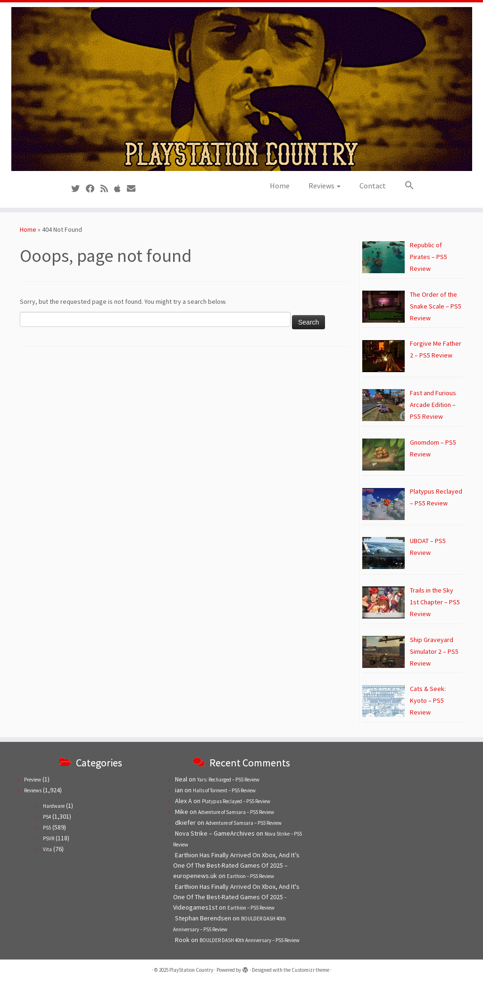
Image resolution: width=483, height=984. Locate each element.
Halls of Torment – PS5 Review (224, 790)
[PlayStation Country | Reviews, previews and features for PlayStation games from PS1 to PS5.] (241, 89)
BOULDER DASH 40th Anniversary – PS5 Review (250, 940)
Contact (372, 185)
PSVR (48, 838)
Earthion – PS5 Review (250, 876)
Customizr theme (310, 970)
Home (280, 185)
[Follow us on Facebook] (93, 188)
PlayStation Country (191, 970)
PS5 (47, 827)
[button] (404, 185)
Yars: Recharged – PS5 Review (228, 779)
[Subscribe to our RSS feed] (107, 188)
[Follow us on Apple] (120, 188)
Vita (47, 849)
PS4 (47, 816)
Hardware (54, 806)
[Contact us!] (134, 188)
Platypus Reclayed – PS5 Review (236, 801)
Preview (32, 779)
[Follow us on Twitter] (78, 188)
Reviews (324, 185)
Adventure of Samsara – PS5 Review (236, 812)
